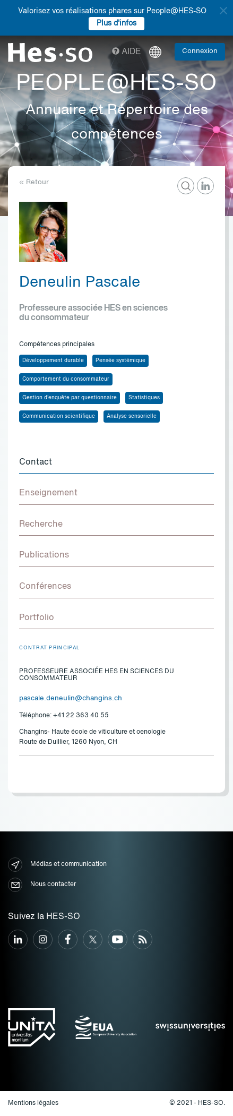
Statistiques (144, 397)
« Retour (34, 182)
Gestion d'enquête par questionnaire (69, 397)
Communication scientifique (58, 416)
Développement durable (53, 360)
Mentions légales (33, 1103)
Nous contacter (42, 885)
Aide (126, 52)
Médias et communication (57, 864)
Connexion (200, 51)
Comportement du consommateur (65, 379)
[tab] (116, 463)
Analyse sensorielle (132, 416)
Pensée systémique (120, 360)
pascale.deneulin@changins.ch (70, 698)
